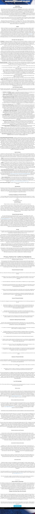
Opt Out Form (17, 506)
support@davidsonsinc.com (6, 218)
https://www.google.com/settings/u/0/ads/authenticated (20, 173)
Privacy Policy (2, 508)
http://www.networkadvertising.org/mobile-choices (20, 181)
